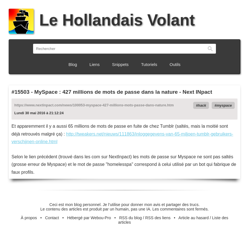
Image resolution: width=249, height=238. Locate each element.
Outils (175, 64)
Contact (52, 218)
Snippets (120, 64)
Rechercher (210, 49)
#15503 (20, 92)
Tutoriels (149, 64)
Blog (72, 64)
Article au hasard (193, 218)
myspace (224, 105)
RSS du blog (130, 218)
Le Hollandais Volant (102, 20)
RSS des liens (157, 218)
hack (202, 105)
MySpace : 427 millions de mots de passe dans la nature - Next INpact (123, 92)
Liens (94, 64)
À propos (29, 218)
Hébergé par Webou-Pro (89, 218)
